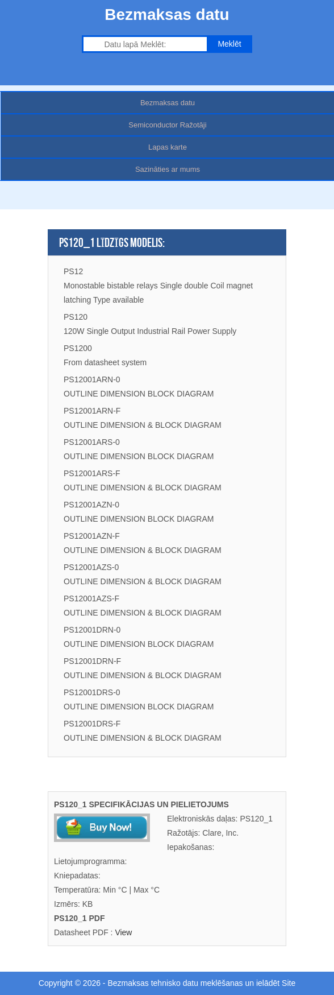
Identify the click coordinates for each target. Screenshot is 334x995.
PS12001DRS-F (92, 723)
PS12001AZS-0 (91, 567)
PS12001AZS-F (91, 598)
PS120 (75, 316)
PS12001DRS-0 (92, 692)
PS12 (73, 271)
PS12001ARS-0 (92, 442)
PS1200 (78, 348)
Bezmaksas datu (167, 102)
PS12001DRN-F (92, 661)
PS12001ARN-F (92, 410)
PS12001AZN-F (92, 535)
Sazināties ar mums (167, 169)
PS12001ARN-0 (92, 379)
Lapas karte (167, 147)
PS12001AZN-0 (91, 504)
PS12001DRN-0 (92, 629)
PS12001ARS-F (92, 473)
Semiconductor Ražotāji (167, 125)
